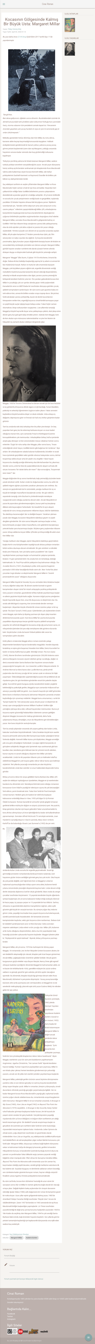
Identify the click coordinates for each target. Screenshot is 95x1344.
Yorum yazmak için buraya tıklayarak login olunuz (23, 1279)
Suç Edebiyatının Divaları (19, 1234)
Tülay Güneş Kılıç (14, 29)
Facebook (11, 1314)
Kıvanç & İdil (18, 1341)
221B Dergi (22, 37)
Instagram (11, 1319)
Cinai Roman (47, 4)
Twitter (10, 1316)
